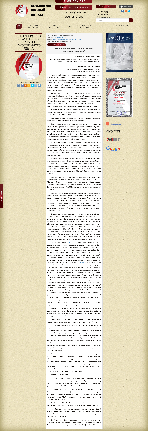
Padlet (69, 242)
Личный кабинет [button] (126, 6)
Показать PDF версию (56, 44)
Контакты (104, 26)
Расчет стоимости (105, 6)
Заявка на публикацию (74, 7)
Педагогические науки (59, 37)
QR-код (81, 262)
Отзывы (68, 26)
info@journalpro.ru (103, 17)
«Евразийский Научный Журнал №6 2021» (69, 39)
